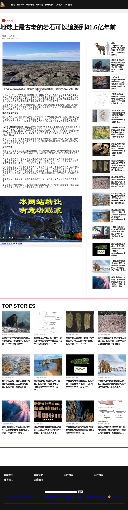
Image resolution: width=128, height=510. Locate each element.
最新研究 (30, 4)
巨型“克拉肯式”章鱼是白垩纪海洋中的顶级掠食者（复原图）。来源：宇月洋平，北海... (118, 282)
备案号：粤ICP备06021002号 (93, 497)
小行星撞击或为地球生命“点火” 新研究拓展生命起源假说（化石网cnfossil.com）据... (80, 429)
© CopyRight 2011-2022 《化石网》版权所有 (29, 497)
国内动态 (39, 4)
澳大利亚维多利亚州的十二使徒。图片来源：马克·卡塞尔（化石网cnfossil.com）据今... (118, 216)
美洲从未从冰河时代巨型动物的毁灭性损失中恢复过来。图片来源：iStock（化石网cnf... (118, 66)
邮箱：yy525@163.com (65, 497)
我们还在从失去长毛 (104, 378)
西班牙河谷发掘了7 (104, 335)
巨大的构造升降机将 (40, 378)
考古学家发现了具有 (72, 378)
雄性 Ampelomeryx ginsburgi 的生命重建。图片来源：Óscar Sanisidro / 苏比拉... (118, 49)
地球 (20, 243)
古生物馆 (68, 4)
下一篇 (9, 243)
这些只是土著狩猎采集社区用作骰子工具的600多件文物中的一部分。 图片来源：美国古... (48, 429)
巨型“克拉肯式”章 (8, 424)
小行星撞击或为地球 (72, 424)
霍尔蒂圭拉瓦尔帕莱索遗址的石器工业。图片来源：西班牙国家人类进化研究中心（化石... (118, 182)
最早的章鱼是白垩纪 (104, 424)
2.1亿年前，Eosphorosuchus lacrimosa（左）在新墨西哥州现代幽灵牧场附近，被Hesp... (118, 83)
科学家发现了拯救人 (8, 378)
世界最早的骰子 (39, 424)
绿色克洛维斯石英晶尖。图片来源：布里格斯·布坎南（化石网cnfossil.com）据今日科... (80, 383)
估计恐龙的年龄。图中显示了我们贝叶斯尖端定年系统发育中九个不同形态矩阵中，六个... (118, 98)
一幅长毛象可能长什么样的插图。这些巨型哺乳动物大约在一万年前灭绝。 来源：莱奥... (118, 265)
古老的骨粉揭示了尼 (72, 335)
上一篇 (3, 243)
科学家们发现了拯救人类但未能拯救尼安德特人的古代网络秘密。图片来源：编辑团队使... (118, 198)
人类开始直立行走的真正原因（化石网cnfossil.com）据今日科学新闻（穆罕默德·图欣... (118, 132)
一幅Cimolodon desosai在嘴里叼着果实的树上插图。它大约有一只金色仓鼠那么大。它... (118, 232)
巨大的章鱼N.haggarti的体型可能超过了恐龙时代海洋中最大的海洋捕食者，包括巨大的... (112, 429)
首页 (13, 4)
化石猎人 (58, 4)
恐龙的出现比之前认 (40, 335)
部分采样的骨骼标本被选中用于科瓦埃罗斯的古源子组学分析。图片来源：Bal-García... (118, 165)
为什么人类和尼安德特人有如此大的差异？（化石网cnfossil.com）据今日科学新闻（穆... (118, 149)
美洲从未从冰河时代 (8, 335)
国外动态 (49, 4)
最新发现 (20, 4)
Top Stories (18, 306)
